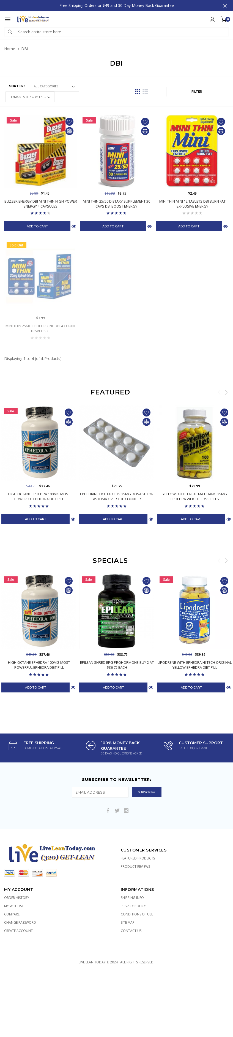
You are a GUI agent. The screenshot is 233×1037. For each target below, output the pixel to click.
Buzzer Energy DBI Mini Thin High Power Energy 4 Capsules (40, 204)
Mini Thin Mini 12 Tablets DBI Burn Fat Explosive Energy (192, 204)
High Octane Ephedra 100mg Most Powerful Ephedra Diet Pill (39, 496)
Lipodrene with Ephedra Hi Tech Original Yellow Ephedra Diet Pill (195, 665)
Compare (12, 914)
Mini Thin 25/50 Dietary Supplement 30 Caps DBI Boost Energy (116, 204)
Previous (219, 392)
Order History (16, 897)
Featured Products (138, 858)
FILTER (196, 91)
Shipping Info (132, 897)
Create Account (18, 930)
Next (226, 392)
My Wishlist (14, 906)
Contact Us (131, 930)
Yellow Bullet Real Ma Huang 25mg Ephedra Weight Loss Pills (195, 496)
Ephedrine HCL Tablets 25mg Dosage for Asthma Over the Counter (116, 496)
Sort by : (17, 86)
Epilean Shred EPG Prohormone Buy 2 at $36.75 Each (117, 665)
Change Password (20, 922)
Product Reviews (135, 866)
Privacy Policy (133, 906)
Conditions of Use (137, 914)
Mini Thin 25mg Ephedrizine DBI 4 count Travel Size (41, 328)
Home (9, 48)
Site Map (128, 922)
